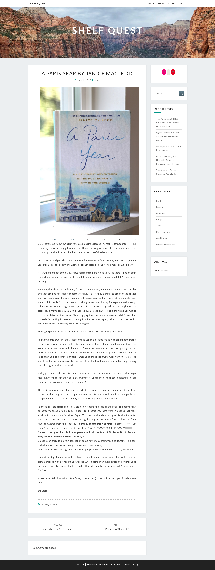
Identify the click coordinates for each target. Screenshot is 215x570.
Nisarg (134, 564)
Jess (96, 80)
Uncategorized (163, 232)
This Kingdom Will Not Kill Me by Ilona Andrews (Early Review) (167, 122)
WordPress (114, 564)
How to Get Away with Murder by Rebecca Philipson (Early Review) (167, 160)
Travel (149, 3)
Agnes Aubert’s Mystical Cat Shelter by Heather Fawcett (167, 136)
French (53, 504)
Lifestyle (160, 213)
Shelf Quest (38, 3)
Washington (162, 238)
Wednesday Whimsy (165, 244)
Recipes (171, 3)
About (182, 3)
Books (161, 3)
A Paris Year (56, 239)
